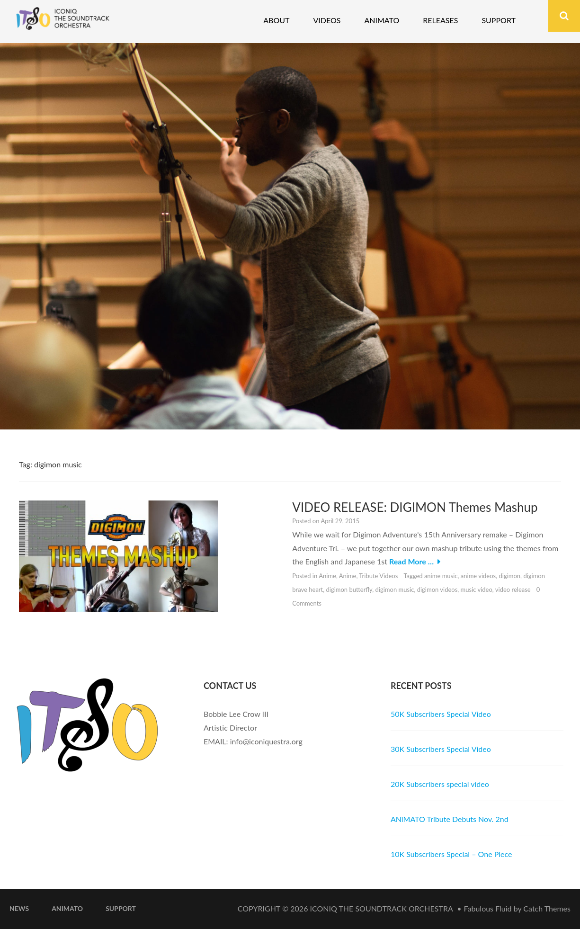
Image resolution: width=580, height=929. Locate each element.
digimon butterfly (349, 589)
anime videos (478, 576)
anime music (441, 576)
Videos (326, 20)
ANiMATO (67, 908)
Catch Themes (547, 908)
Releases (440, 20)
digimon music (394, 589)
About (276, 20)
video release (513, 589)
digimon (509, 576)
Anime (327, 576)
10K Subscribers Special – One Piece (451, 853)
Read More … (411, 561)
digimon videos (437, 589)
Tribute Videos (378, 576)
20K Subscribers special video (440, 783)
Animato (381, 20)
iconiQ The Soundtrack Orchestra (381, 908)
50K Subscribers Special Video (441, 713)
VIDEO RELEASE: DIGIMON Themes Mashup (414, 507)
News (19, 908)
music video (476, 589)
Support (499, 20)
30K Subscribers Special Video (441, 748)
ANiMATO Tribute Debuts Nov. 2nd (450, 818)
